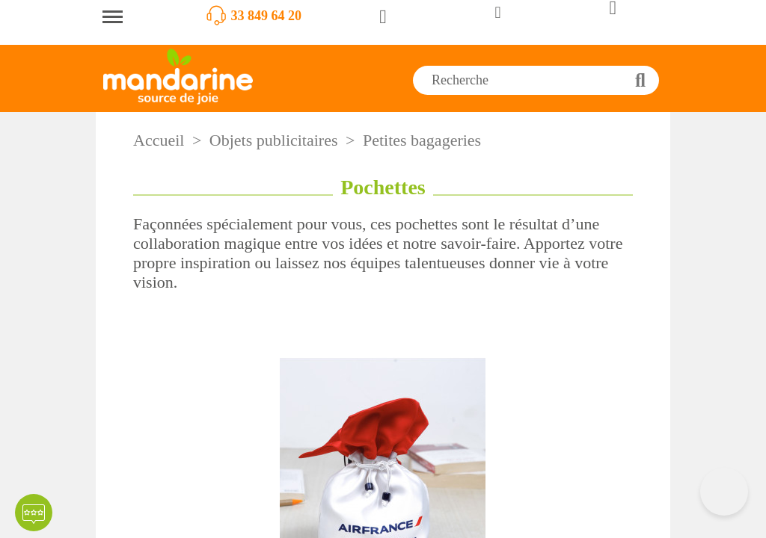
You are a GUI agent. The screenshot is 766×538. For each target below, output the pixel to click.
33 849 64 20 (266, 15)
